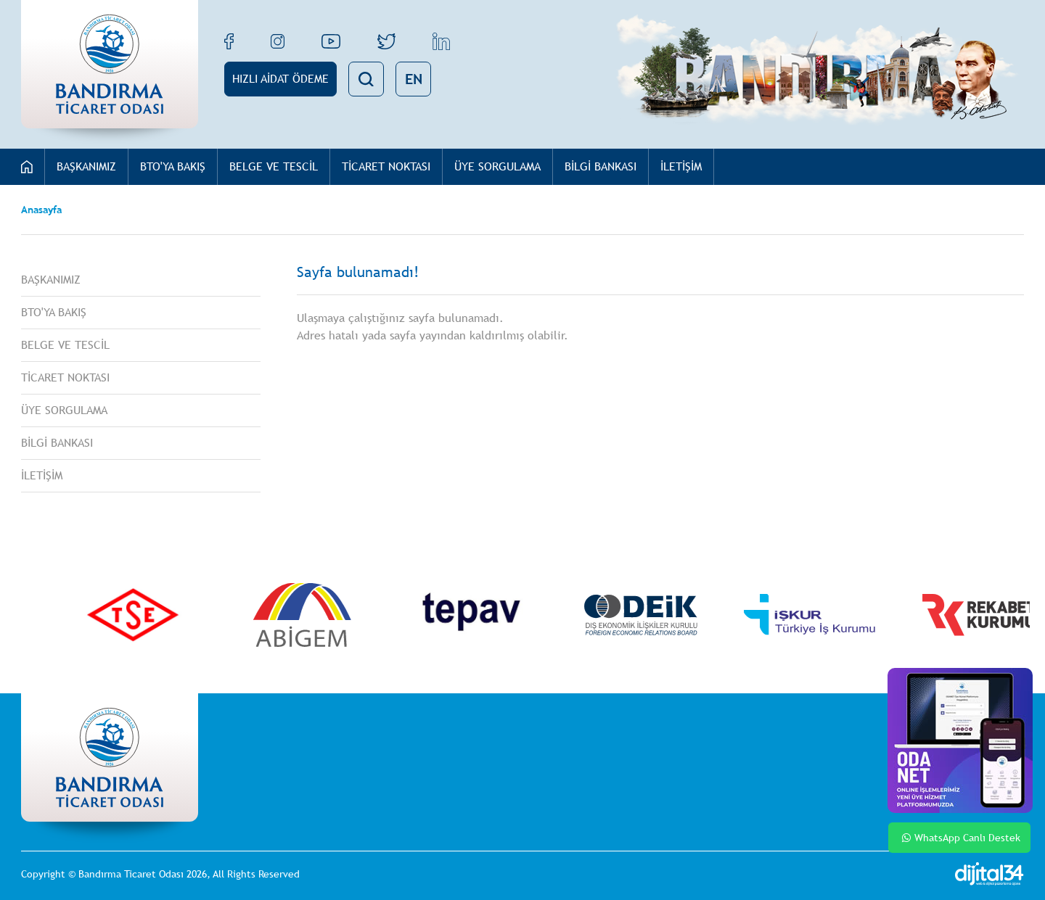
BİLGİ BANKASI (600, 166)
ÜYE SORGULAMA (497, 166)
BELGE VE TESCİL (273, 166)
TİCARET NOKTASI (386, 166)
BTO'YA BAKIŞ (172, 166)
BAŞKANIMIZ (86, 166)
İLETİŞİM (681, 166)
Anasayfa (41, 209)
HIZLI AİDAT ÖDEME (280, 79)
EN (413, 78)
